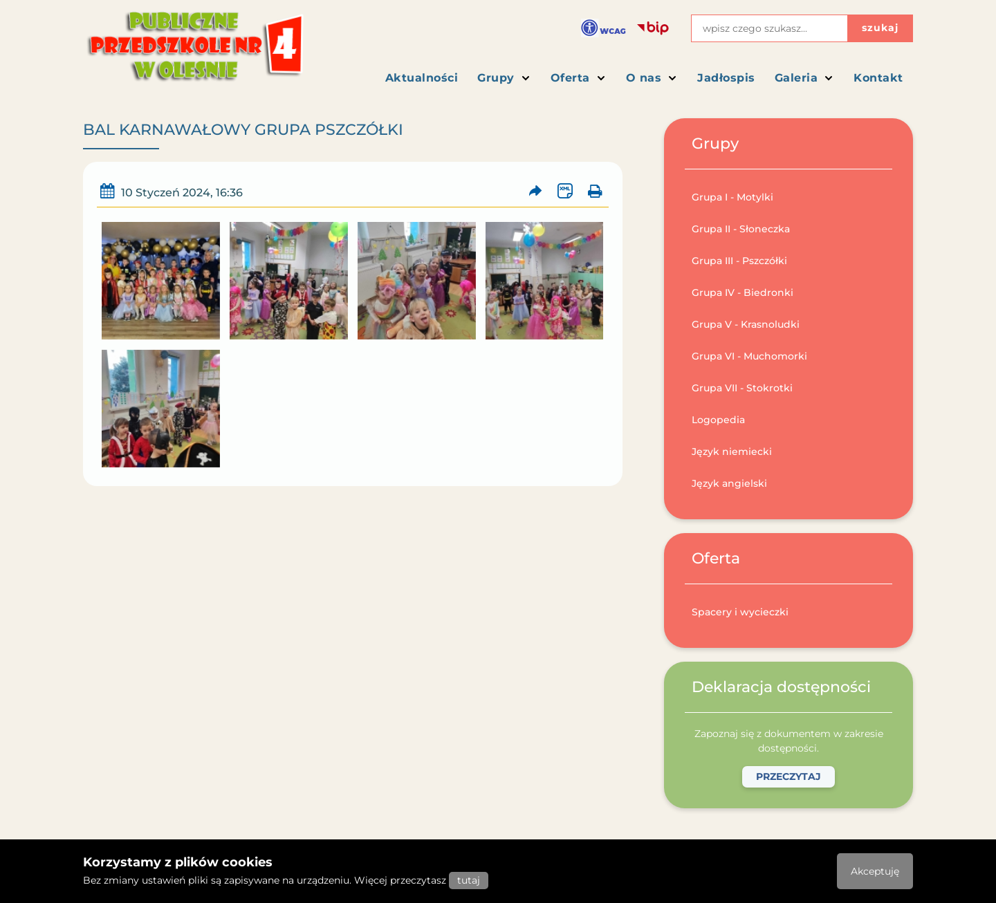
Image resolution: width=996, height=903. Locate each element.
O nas (652, 77)
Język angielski (729, 483)
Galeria (805, 77)
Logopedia (718, 419)
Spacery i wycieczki (740, 612)
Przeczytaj (788, 776)
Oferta (579, 77)
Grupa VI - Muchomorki (749, 356)
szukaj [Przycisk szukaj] (880, 27)
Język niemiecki (732, 451)
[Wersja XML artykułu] (565, 191)
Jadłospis (726, 77)
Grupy (504, 77)
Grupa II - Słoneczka (741, 229)
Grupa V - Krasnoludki (746, 324)
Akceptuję (875, 871)
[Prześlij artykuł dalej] (536, 191)
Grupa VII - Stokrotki (742, 388)
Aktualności (422, 77)
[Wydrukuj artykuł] (594, 191)
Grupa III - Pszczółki (739, 260)
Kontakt (878, 77)
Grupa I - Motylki (732, 197)
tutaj (468, 880)
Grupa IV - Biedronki (742, 292)
